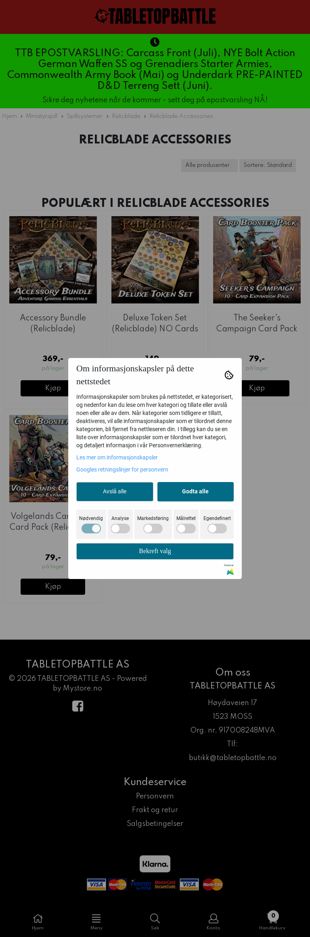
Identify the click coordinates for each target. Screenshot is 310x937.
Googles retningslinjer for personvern (122, 469)
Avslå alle (114, 491)
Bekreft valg (155, 550)
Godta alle (195, 491)
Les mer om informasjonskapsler (117, 457)
